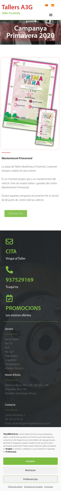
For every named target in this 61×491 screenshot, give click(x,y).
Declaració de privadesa (33, 487)
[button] (50, 14)
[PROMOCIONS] (9, 298)
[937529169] (9, 269)
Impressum (48, 487)
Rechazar (30, 470)
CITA (11, 252)
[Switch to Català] (46, 5)
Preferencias (30, 479)
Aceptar (30, 461)
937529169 (20, 280)
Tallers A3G (17, 7)
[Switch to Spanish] (53, 5)
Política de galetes (15, 487)
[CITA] (9, 241)
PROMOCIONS (23, 309)
